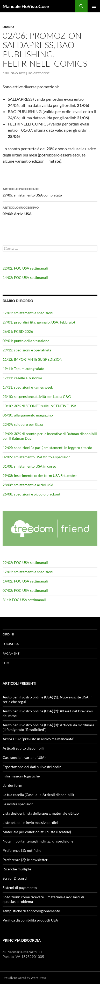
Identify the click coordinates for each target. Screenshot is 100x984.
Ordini (8, 634)
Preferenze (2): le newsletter (25, 859)
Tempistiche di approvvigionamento (31, 911)
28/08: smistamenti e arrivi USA (28, 485)
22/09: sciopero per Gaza (23, 424)
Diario (8, 27)
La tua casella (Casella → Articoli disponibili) (38, 794)
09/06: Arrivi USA (50, 210)
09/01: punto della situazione (26, 341)
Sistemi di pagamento (20, 887)
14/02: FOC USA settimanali (25, 277)
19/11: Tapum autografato (23, 368)
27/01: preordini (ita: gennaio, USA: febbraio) (39, 322)
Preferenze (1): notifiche (22, 850)
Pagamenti (11, 653)
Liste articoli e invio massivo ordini (30, 822)
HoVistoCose (38, 73)
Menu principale (94, 6)
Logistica (11, 644)
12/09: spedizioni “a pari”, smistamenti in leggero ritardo (47, 447)
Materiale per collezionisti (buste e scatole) (37, 832)
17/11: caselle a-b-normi (22, 378)
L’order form (12, 785)
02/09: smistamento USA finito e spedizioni (37, 457)
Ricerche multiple (17, 869)
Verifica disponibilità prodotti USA (30, 920)
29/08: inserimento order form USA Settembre (40, 475)
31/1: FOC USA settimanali (24, 599)
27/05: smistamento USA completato (50, 191)
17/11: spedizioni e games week (28, 387)
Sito (6, 663)
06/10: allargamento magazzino (28, 415)
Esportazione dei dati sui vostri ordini (32, 767)
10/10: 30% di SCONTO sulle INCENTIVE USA (39, 406)
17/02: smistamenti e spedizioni (28, 313)
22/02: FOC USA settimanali (25, 268)
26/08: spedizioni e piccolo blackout (31, 494)
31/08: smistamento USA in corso (29, 466)
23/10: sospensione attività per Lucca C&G (37, 396)
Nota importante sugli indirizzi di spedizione (38, 841)
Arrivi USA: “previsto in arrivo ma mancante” (38, 739)
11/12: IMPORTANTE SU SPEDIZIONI (33, 359)
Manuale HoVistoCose (26, 6)
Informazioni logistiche (21, 776)
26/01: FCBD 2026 (18, 331)
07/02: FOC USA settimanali (25, 590)
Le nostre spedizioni (18, 804)
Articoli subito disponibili (23, 748)
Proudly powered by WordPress (24, 978)
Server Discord (15, 878)
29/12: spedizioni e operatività (27, 350)
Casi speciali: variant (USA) (24, 757)
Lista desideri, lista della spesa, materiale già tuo (41, 813)
